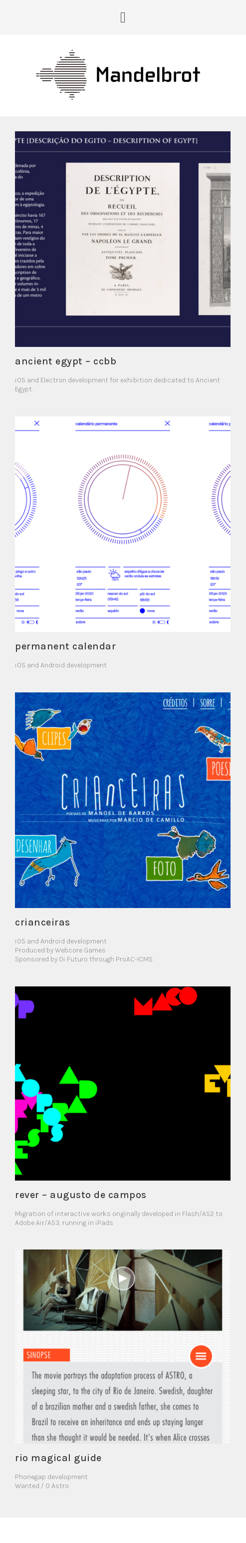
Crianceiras (42, 922)
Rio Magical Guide (58, 1458)
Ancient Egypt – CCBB (65, 361)
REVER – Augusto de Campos (81, 1195)
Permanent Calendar (65, 646)
